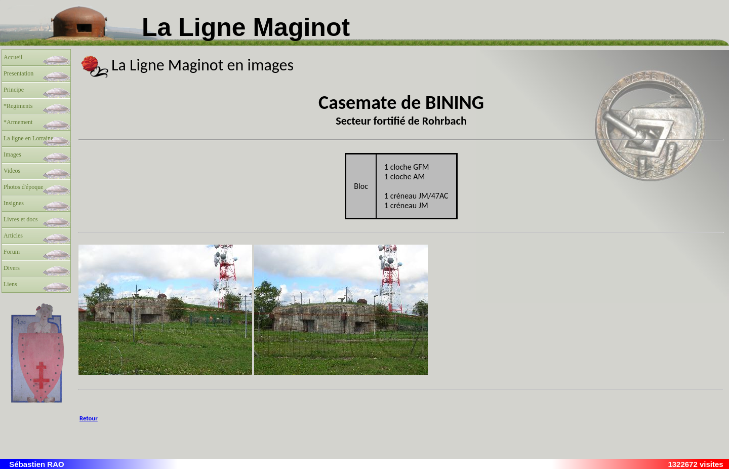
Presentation (18, 73)
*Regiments (18, 105)
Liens (10, 284)
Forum (12, 251)
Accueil (13, 57)
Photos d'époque (24, 186)
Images (12, 154)
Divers (12, 267)
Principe (14, 89)
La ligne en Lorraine (28, 138)
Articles (13, 235)
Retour (88, 418)
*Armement (18, 122)
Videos (12, 170)
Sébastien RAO (36, 464)
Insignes (14, 203)
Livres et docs (20, 219)
